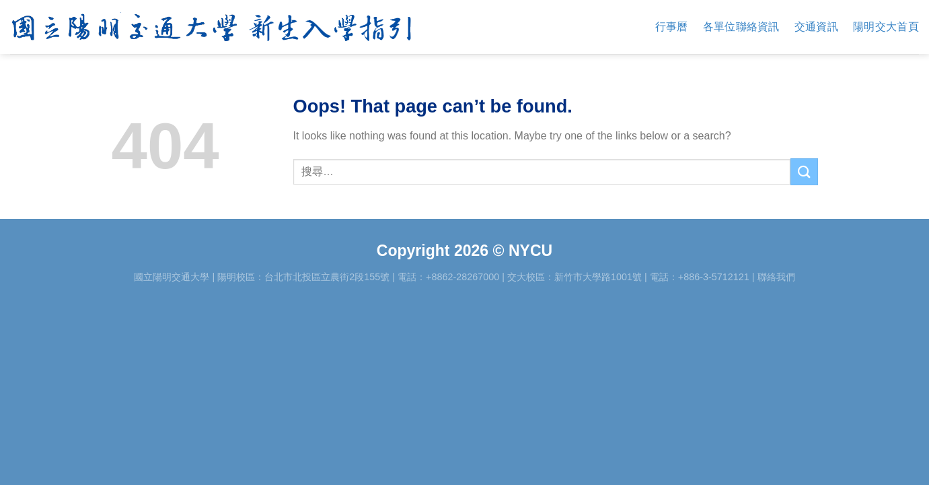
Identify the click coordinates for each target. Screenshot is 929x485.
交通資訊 (816, 26)
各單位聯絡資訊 (741, 26)
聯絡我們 (776, 276)
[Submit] (803, 171)
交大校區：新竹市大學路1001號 (574, 276)
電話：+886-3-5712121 (699, 276)
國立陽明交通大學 (171, 276)
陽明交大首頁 (886, 26)
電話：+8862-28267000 (448, 276)
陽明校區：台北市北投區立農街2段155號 (303, 276)
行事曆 (671, 26)
